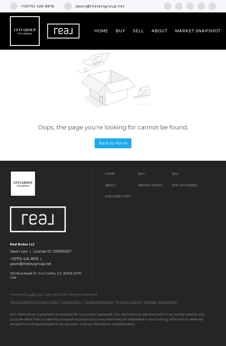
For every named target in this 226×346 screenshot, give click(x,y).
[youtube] (201, 5)
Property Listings (128, 302)
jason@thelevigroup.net (30, 264)
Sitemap (150, 302)
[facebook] (167, 5)
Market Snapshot (198, 31)
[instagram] (190, 5)
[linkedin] (179, 5)
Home (101, 31)
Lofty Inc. (36, 294)
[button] (120, 174)
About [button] (159, 31)
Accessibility (168, 302)
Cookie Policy (71, 302)
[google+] (212, 5)
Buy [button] (120, 31)
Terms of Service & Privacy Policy (34, 302)
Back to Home (113, 143)
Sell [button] (138, 31)
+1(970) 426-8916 (24, 259)
